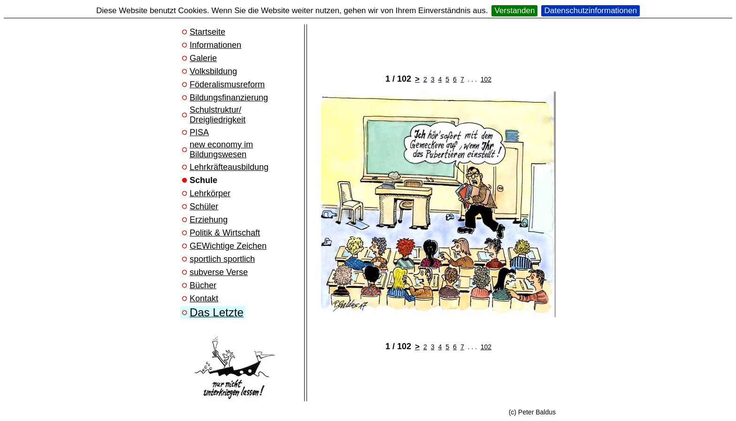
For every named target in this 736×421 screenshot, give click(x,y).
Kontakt (204, 298)
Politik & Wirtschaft (225, 232)
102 (486, 79)
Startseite (207, 32)
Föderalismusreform (227, 84)
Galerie (203, 58)
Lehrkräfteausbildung (229, 167)
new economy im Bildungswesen (221, 149)
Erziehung (209, 219)
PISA (199, 132)
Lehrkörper (210, 193)
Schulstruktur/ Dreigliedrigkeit (217, 114)
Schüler (204, 206)
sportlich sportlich (222, 259)
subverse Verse (219, 272)
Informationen (215, 45)
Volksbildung (213, 71)
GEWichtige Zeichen (228, 246)
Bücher (203, 285)
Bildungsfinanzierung (229, 97)
